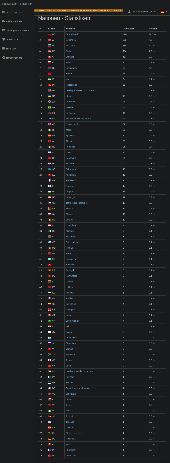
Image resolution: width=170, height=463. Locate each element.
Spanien (70, 135)
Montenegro (71, 276)
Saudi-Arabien (72, 321)
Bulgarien (70, 236)
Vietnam (70, 349)
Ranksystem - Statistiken (17, 3)
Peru (68, 444)
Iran (67, 79)
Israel (68, 152)
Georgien (70, 309)
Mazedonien (71, 85)
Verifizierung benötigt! (142, 11)
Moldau (69, 248)
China (68, 366)
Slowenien (71, 343)
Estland (69, 382)
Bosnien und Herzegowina (78, 118)
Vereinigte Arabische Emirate (79, 371)
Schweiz (70, 57)
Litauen (69, 281)
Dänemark (71, 158)
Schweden (71, 169)
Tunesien (70, 264)
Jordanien (70, 416)
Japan (69, 360)
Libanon (69, 427)
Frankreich (71, 180)
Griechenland (72, 242)
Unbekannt (71, 101)
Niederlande (71, 68)
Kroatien (70, 163)
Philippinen (71, 450)
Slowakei (70, 214)
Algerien (70, 231)
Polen (68, 62)
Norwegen (71, 197)
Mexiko (69, 298)
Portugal (70, 270)
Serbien (69, 51)
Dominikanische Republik (78, 388)
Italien (68, 130)
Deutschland (72, 34)
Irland (68, 410)
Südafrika (70, 354)
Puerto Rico (71, 455)
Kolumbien (71, 304)
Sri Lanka (70, 113)
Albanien (70, 141)
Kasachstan (71, 259)
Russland (70, 45)
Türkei (69, 73)
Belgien (69, 220)
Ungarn (69, 191)
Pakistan (70, 377)
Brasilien (70, 107)
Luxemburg (71, 225)
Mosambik (71, 439)
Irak (67, 326)
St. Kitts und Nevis (74, 433)
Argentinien (71, 337)
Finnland (70, 186)
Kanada (69, 315)
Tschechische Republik (76, 203)
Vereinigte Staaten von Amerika (81, 90)
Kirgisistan (71, 175)
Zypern (69, 332)
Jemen (69, 405)
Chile (68, 399)
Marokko (70, 253)
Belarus (69, 208)
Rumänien (71, 147)
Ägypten (70, 293)
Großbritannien (73, 124)
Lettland (69, 287)
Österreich (71, 40)
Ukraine (69, 96)
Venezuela (71, 394)
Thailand (70, 422)
